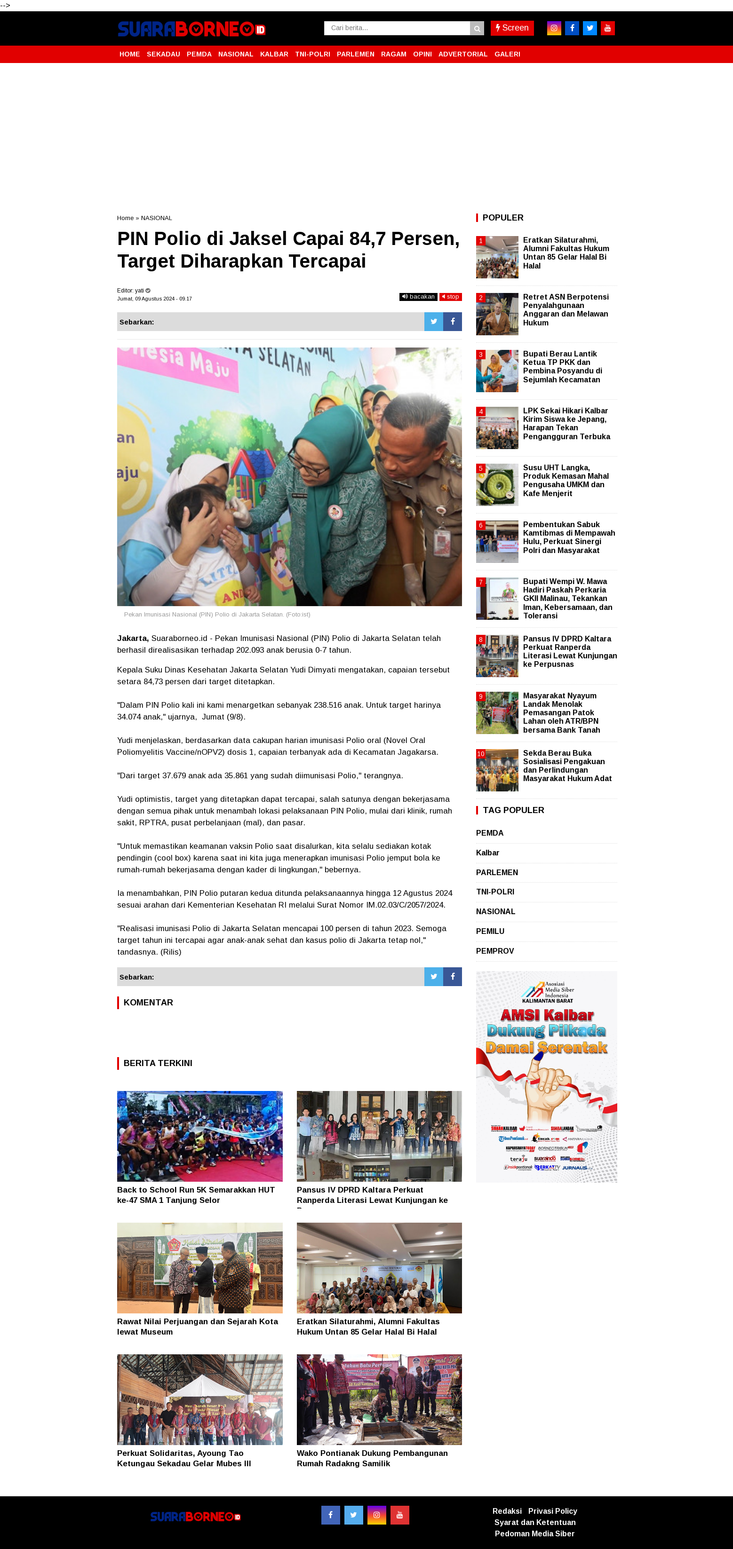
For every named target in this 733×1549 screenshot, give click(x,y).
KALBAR (274, 54)
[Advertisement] (366, 138)
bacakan (418, 296)
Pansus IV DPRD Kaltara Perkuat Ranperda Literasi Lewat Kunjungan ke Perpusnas (372, 1200)
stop (450, 296)
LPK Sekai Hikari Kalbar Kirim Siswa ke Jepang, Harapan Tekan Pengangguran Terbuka (566, 424)
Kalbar (488, 853)
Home (125, 217)
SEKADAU (163, 54)
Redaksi (507, 1511)
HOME (130, 54)
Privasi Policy (552, 1511)
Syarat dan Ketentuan (535, 1522)
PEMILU (490, 931)
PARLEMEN (355, 54)
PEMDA (199, 54)
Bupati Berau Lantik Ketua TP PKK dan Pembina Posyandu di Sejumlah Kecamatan (562, 367)
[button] (606, 50)
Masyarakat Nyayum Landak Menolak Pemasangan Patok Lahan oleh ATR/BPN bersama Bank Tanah (561, 713)
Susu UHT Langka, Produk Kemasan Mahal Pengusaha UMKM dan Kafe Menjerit (566, 481)
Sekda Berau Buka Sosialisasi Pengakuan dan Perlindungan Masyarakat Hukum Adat (567, 766)
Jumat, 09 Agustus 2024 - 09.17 (154, 298)
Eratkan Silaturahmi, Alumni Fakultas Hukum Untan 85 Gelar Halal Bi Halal (566, 253)
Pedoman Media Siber (535, 1534)
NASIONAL (236, 54)
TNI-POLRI (312, 54)
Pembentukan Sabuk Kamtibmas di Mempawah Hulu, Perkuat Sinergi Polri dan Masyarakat (569, 537)
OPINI (422, 54)
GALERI (507, 54)
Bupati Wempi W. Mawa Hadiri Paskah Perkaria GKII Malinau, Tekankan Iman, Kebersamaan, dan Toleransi (568, 598)
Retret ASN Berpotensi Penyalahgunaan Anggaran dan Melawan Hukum (566, 310)
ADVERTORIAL (463, 54)
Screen (512, 27)
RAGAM (393, 54)
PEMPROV (495, 951)
